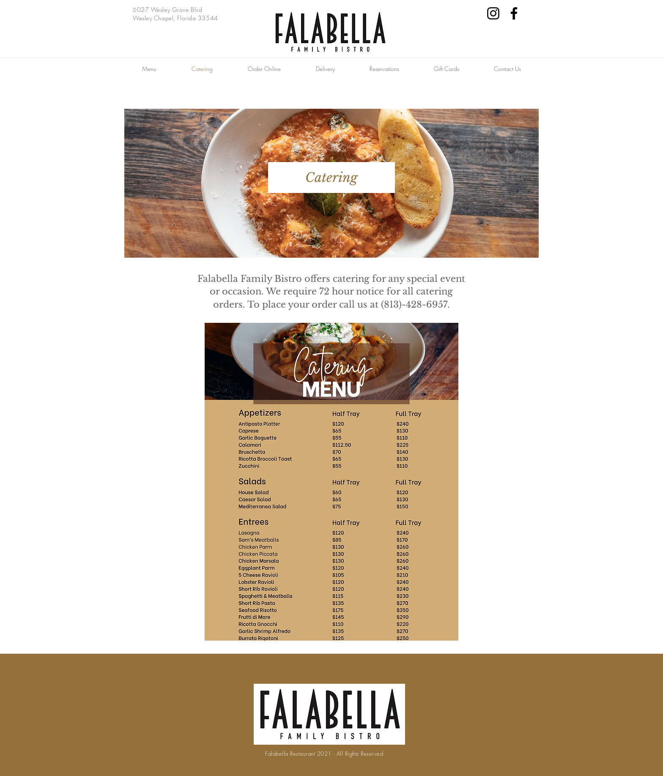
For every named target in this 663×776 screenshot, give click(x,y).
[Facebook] (514, 13)
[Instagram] (493, 13)
